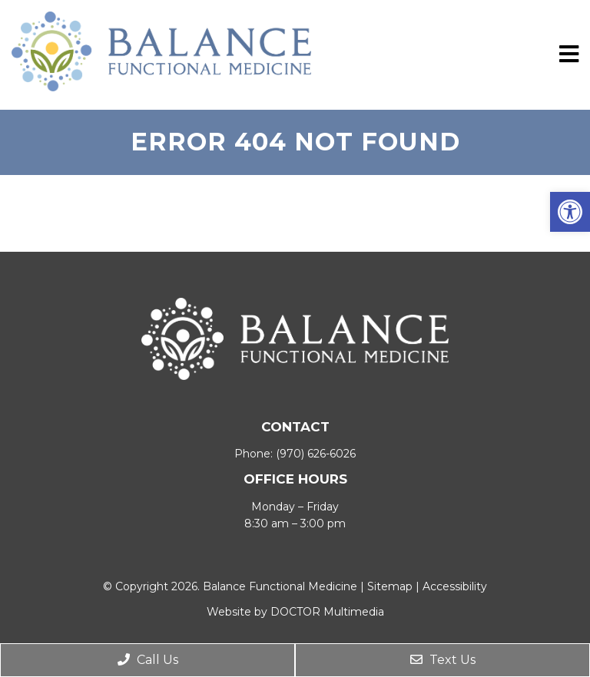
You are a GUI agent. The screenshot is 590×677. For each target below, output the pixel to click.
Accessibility (455, 586)
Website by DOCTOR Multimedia (295, 612)
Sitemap (390, 586)
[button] (570, 212)
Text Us (443, 659)
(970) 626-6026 (316, 454)
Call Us (148, 659)
